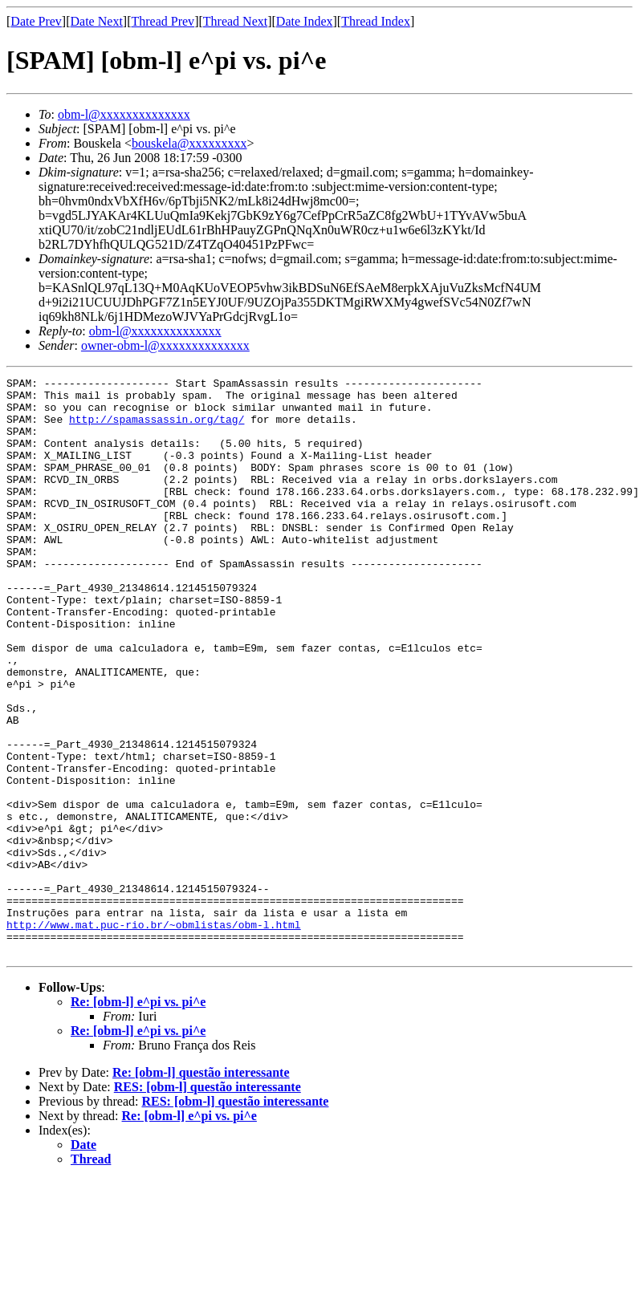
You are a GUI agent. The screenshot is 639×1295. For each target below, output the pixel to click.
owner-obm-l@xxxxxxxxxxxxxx (165, 345)
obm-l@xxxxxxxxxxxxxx (124, 114)
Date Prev (36, 21)
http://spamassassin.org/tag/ (156, 428)
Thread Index (375, 21)
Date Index (304, 21)
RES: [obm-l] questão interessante (207, 1202)
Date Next (97, 21)
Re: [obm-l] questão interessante (201, 1188)
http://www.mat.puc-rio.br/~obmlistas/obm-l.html (153, 1035)
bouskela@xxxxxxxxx (189, 143)
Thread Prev (162, 21)
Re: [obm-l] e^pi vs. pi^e (138, 1117)
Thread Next (235, 21)
